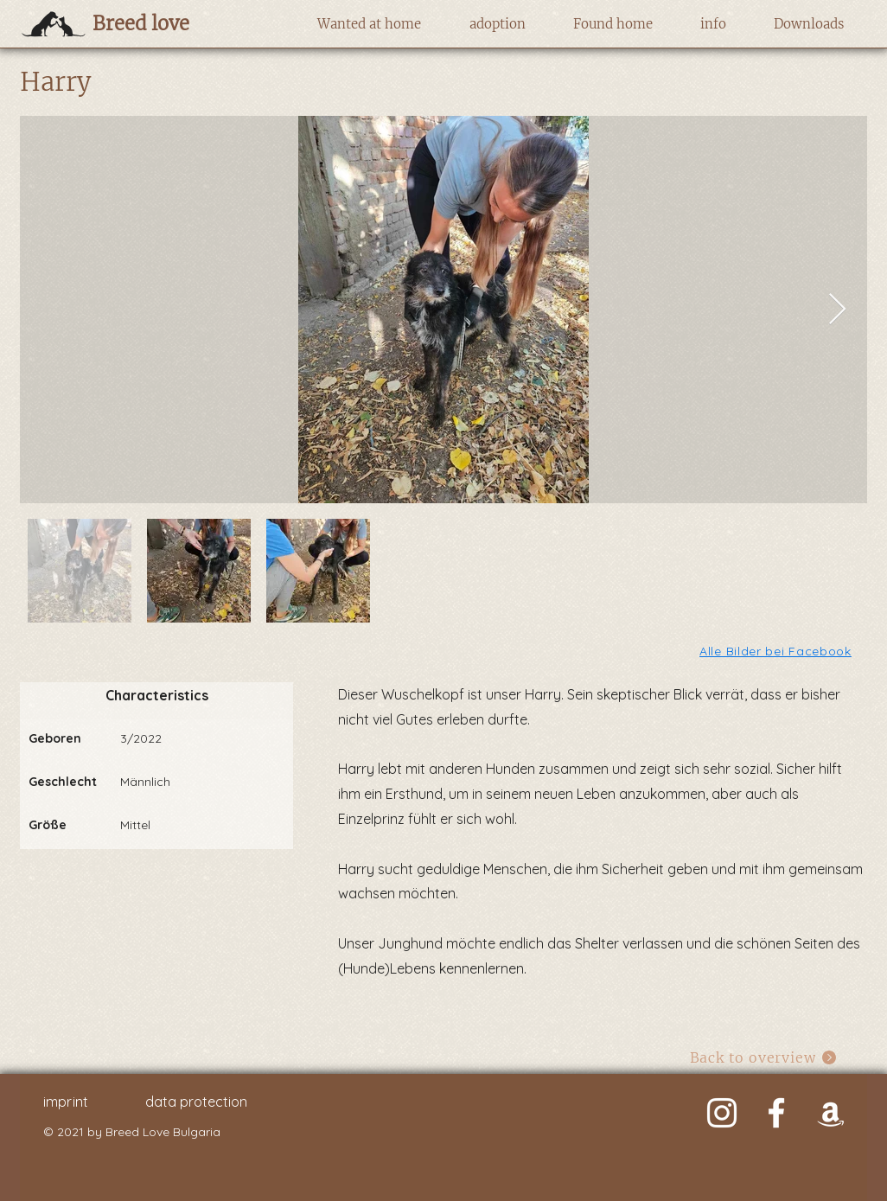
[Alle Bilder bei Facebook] (776, 650)
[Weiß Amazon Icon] (831, 1113)
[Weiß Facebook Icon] (776, 1113)
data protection (196, 1101)
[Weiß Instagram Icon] (722, 1113)
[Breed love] (168, 23)
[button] (368, 24)
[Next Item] (837, 310)
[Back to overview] (763, 1058)
